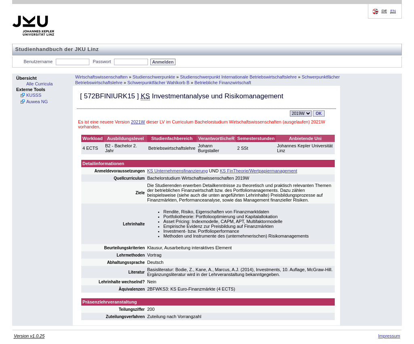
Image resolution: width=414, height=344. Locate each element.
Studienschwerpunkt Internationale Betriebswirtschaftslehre (238, 76)
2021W (138, 121)
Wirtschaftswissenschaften (101, 76)
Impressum (389, 335)
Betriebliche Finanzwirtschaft (222, 82)
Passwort (102, 61)
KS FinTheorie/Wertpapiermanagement (258, 170)
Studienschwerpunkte (154, 76)
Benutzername (38, 61)
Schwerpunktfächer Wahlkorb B (158, 82)
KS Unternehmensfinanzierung (177, 170)
